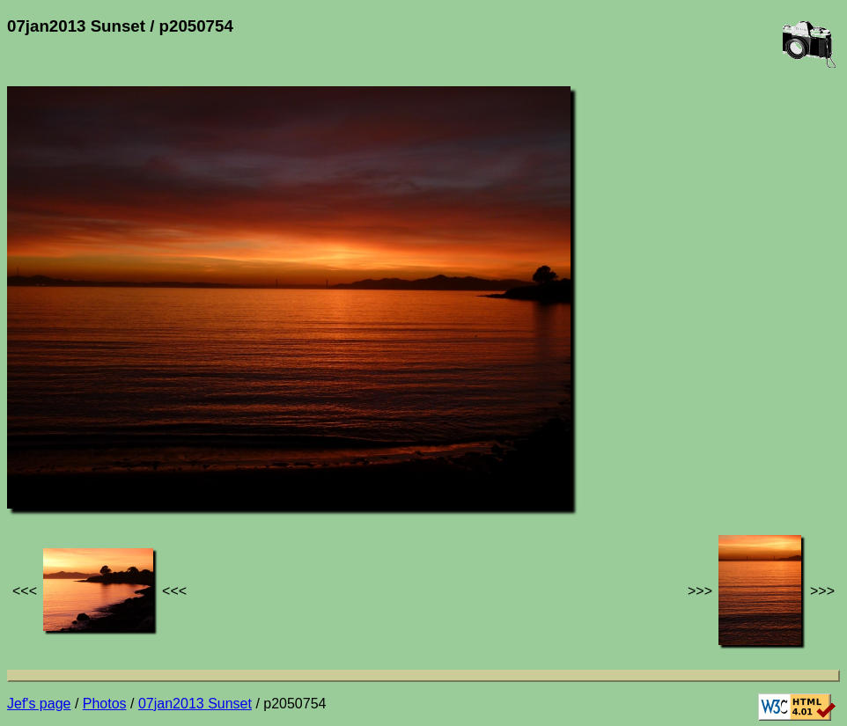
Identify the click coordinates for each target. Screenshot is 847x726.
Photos (105, 703)
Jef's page (38, 703)
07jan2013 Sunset (195, 703)
